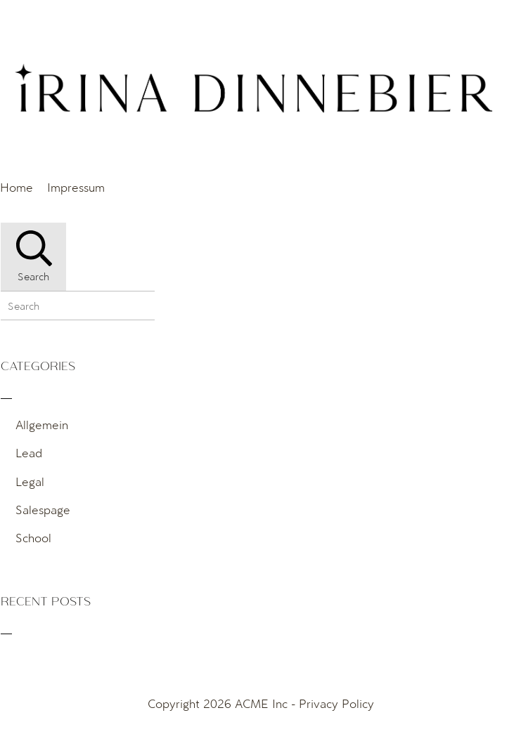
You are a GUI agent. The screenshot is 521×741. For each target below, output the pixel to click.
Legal (29, 481)
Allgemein (41, 425)
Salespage (42, 509)
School (33, 538)
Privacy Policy (336, 703)
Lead (28, 453)
